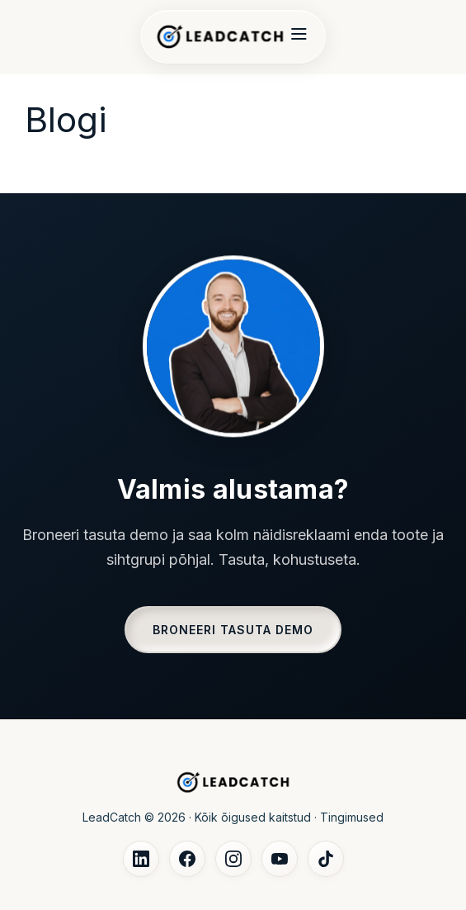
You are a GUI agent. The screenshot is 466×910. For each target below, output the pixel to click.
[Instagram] (233, 859)
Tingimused (352, 817)
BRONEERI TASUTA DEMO (233, 630)
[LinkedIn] (141, 859)
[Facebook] (187, 859)
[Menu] (298, 37)
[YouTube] (279, 859)
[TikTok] (326, 859)
